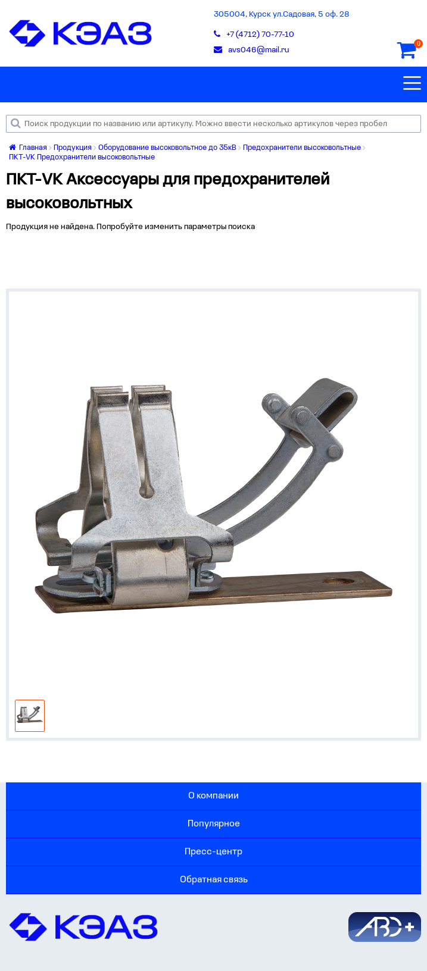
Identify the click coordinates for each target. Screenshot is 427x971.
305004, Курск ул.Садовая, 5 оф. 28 (282, 14)
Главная (28, 148)
